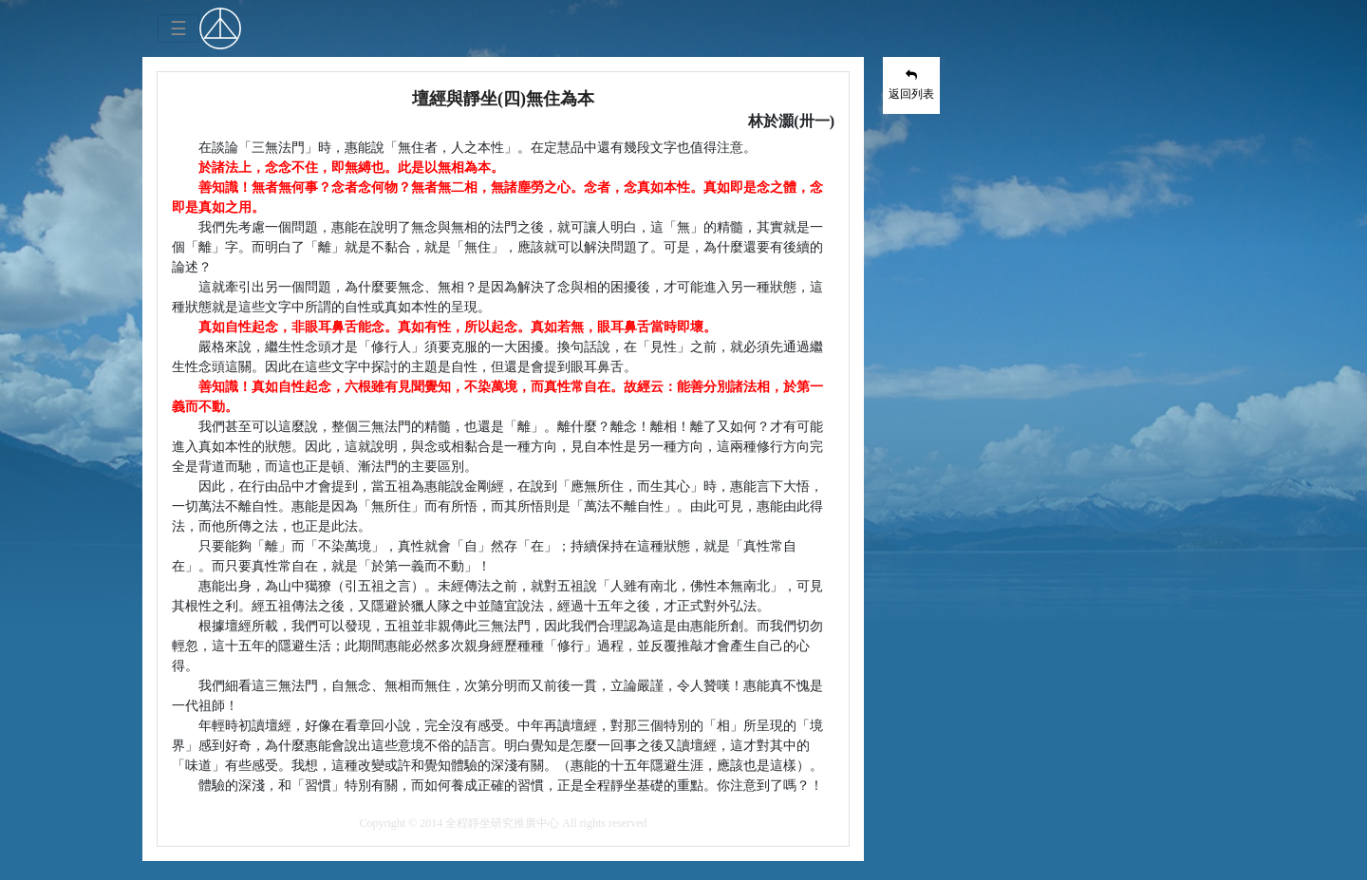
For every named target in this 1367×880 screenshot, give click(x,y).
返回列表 (911, 84)
